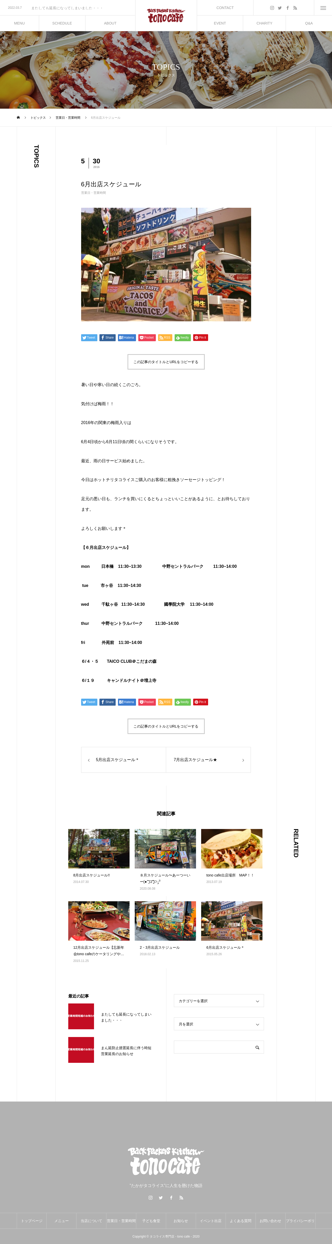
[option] (67, 8)
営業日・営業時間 (93, 193)
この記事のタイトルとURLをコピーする (165, 362)
